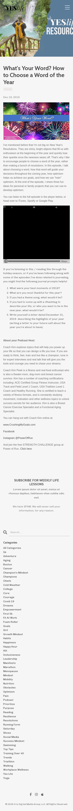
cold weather (11, 585)
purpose (8, 708)
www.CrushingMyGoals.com (19, 424)
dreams (8, 605)
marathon (9, 667)
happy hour (10, 646)
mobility (8, 679)
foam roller (10, 621)
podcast (8, 89)
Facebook (9, 431)
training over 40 (13, 753)
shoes (7, 732)
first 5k (8, 613)
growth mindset (13, 634)
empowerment (12, 609)
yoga (6, 778)
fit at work (10, 617)
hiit (5, 650)
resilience (9, 716)
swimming (9, 745)
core (6, 593)
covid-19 (8, 601)
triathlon (8, 761)
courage (8, 597)
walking (8, 765)
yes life (8, 773)
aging (6, 560)
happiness (9, 642)
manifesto (9, 662)
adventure (9, 556)
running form (11, 724)
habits (7, 638)
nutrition (8, 683)
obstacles (9, 687)
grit (5, 630)
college (8, 589)
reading (8, 712)
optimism (9, 691)
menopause (10, 671)
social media (11, 736)
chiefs (7, 580)
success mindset (13, 740)
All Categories (12, 547)
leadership (10, 658)
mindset (8, 675)
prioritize (9, 704)
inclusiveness (11, 654)
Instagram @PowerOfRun (18, 438)
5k (4, 552)
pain (6, 695)
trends (7, 757)
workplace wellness (16, 769)
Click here (26, 448)
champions (10, 576)
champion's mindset (15, 572)
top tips (8, 749)
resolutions (10, 720)
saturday (9, 728)
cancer (7, 568)
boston (7, 564)
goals (6, 626)
